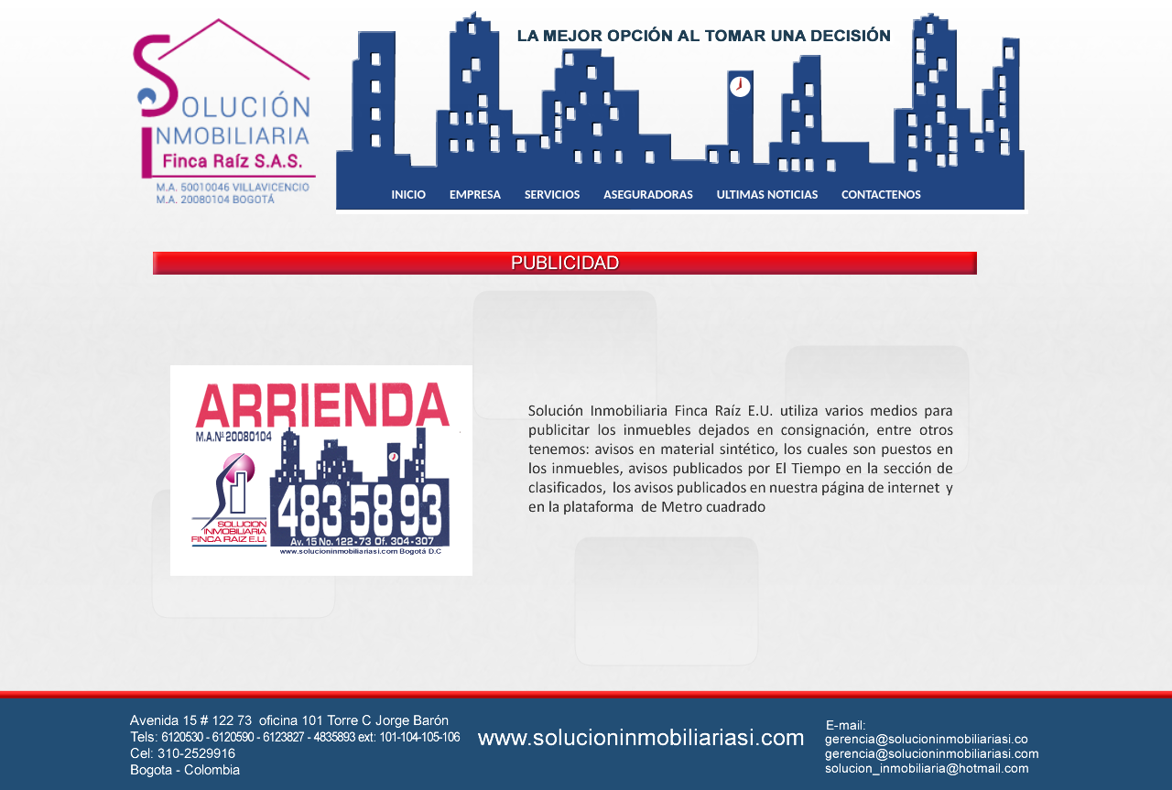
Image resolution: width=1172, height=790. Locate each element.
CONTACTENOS (881, 194)
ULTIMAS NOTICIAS (768, 194)
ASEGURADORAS (647, 194)
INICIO (409, 194)
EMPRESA (475, 194)
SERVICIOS (552, 194)
